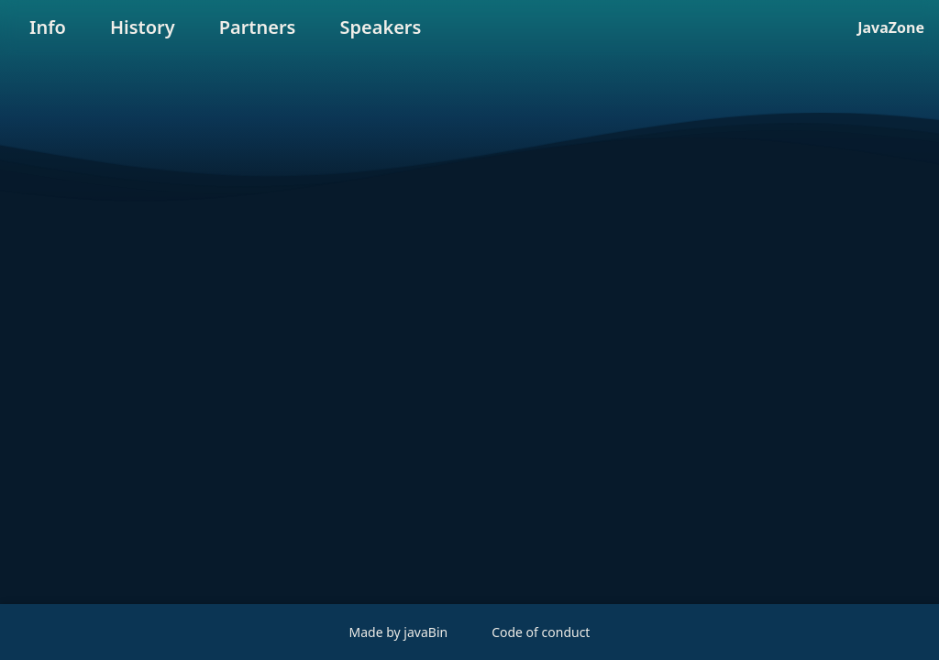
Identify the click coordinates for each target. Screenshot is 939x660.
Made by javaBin (398, 632)
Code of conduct (541, 632)
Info (47, 27)
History (142, 27)
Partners (257, 27)
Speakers (380, 27)
